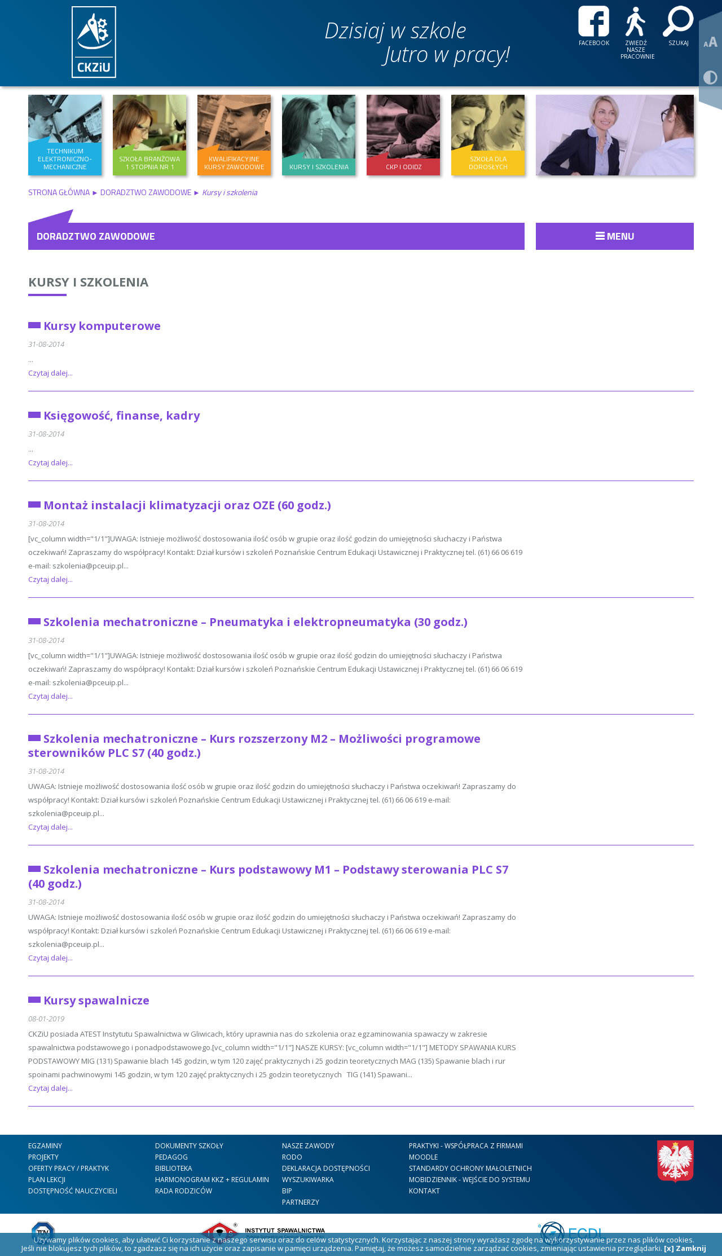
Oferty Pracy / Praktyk (68, 1168)
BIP (287, 1191)
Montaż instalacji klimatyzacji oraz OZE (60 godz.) (187, 505)
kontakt (424, 1191)
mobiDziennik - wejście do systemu (469, 1179)
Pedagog (171, 1157)
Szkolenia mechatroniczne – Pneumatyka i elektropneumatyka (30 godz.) (255, 621)
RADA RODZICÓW (183, 1191)
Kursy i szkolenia (88, 281)
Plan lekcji (46, 1179)
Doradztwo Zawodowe (145, 192)
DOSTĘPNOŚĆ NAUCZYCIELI (72, 1191)
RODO (292, 1157)
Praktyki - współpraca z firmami (466, 1146)
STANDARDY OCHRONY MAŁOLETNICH (470, 1168)
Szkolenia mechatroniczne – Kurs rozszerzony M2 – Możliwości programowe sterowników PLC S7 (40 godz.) (254, 745)
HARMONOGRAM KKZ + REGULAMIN (212, 1179)
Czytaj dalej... (50, 373)
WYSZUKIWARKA (308, 1179)
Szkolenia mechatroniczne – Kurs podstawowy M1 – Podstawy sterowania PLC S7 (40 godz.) (268, 876)
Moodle (423, 1157)
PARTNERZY (300, 1202)
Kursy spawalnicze (96, 1000)
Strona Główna (59, 192)
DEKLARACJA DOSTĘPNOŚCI (326, 1168)
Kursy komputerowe (102, 325)
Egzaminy (45, 1146)
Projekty (43, 1157)
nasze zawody (308, 1146)
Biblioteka (173, 1168)
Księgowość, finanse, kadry (121, 415)
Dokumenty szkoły (189, 1146)
